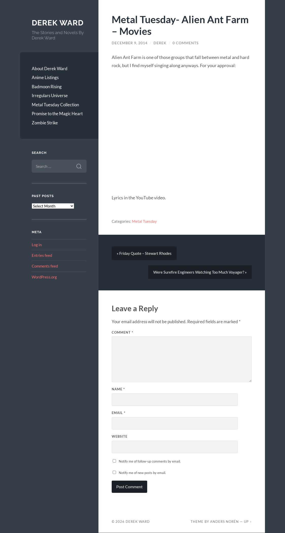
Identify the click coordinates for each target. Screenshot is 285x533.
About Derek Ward (50, 68)
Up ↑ (248, 522)
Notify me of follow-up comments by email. (150, 461)
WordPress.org (44, 277)
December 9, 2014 (129, 43)
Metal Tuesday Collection (55, 104)
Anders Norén (224, 522)
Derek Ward (57, 22)
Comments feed (45, 266)
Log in (37, 244)
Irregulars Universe (50, 95)
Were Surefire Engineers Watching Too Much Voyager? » (200, 272)
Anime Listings (45, 77)
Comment (122, 332)
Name (118, 389)
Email (118, 413)
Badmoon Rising (47, 86)
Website (119, 436)
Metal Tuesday (144, 221)
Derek (160, 43)
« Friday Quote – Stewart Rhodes (144, 253)
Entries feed (42, 255)
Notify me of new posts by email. (142, 473)
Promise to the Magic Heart (57, 113)
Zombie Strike (45, 122)
